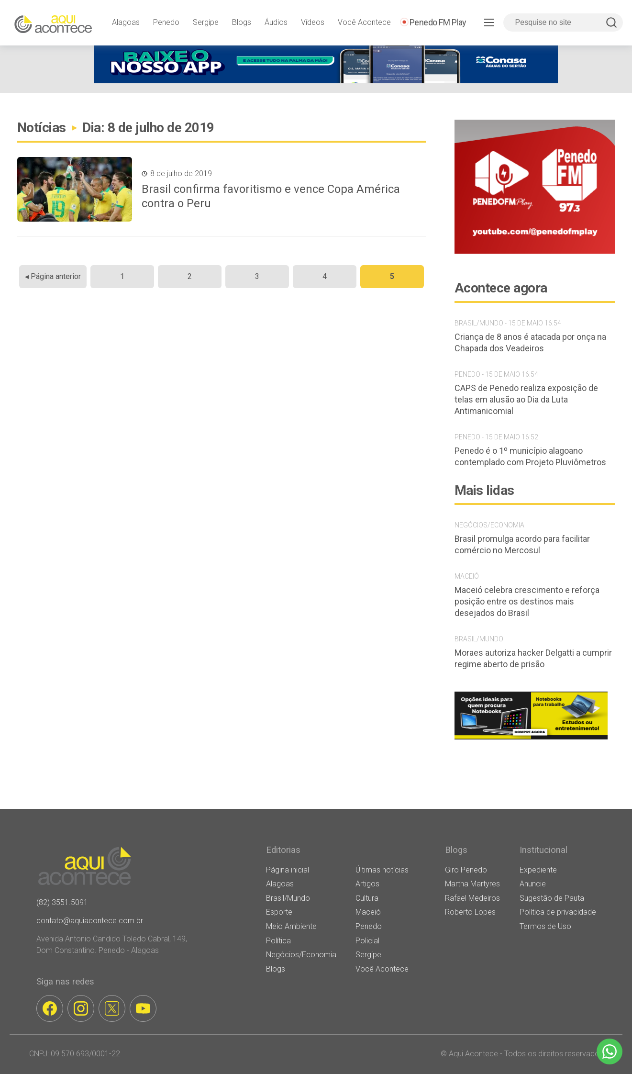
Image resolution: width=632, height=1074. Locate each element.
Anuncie (533, 883)
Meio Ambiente (291, 926)
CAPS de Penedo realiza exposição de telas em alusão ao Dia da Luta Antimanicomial (526, 399)
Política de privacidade (558, 912)
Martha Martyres (472, 883)
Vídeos (312, 22)
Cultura (366, 898)
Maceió (368, 912)
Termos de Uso (545, 926)
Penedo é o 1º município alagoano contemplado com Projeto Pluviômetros (530, 456)
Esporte (279, 912)
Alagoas (126, 22)
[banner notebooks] (531, 739)
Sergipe (206, 22)
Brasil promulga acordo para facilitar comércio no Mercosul (522, 544)
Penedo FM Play (438, 22)
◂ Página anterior (53, 276)
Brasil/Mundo (288, 898)
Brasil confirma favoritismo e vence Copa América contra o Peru (271, 196)
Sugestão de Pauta (552, 898)
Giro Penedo (466, 869)
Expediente (538, 869)
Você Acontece (364, 22)
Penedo (166, 22)
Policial (367, 940)
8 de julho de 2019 (181, 173)
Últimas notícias (382, 869)
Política (278, 940)
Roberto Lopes (470, 912)
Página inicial (287, 869)
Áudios (276, 22)
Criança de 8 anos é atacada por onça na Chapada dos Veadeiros (530, 342)
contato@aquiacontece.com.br (89, 920)
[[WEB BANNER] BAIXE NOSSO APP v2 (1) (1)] (326, 80)
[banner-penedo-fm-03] (535, 251)
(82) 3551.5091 (62, 902)
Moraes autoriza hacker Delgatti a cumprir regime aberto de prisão (533, 658)
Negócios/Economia (301, 954)
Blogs (241, 22)
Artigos (367, 883)
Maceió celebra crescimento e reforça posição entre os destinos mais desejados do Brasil (527, 601)
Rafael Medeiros (472, 898)
